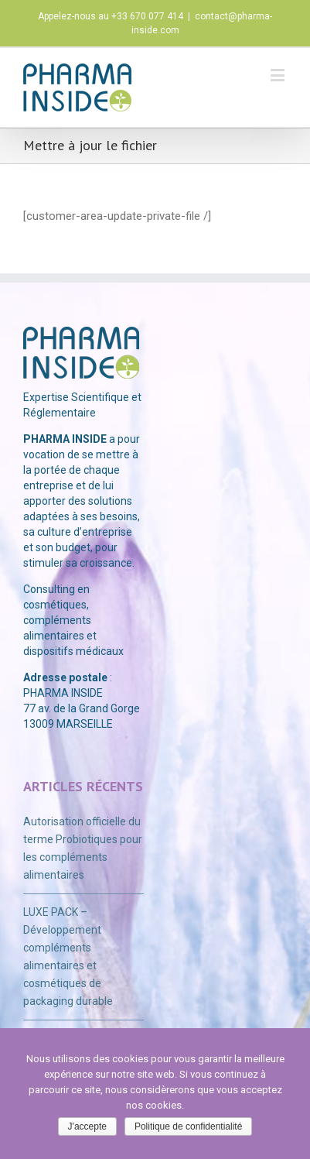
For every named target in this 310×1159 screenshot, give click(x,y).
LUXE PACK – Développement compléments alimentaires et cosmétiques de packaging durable (68, 956)
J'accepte (87, 1126)
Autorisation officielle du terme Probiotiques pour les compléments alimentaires (82, 848)
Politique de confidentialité (188, 1126)
